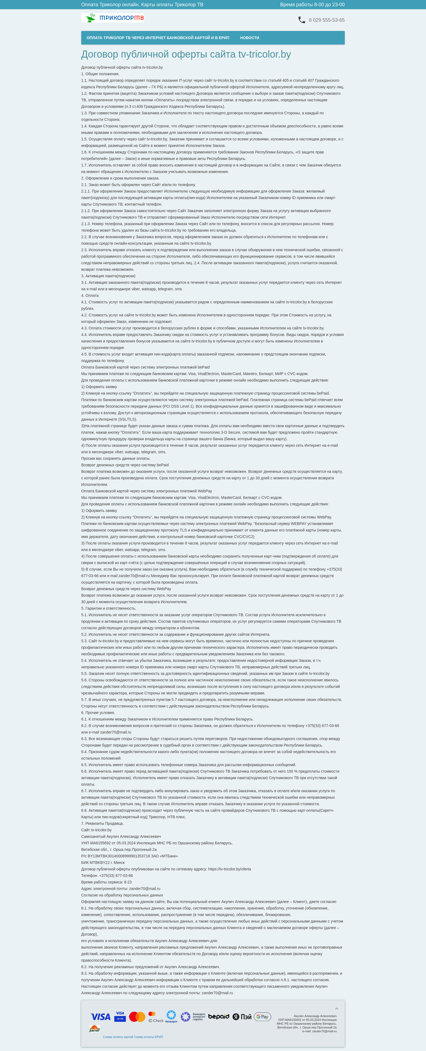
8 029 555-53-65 (327, 20)
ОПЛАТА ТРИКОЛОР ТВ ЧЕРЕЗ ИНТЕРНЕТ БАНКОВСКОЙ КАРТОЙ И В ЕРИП (158, 38)
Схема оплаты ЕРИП (148, 1037)
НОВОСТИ (249, 38)
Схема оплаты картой (118, 1037)
